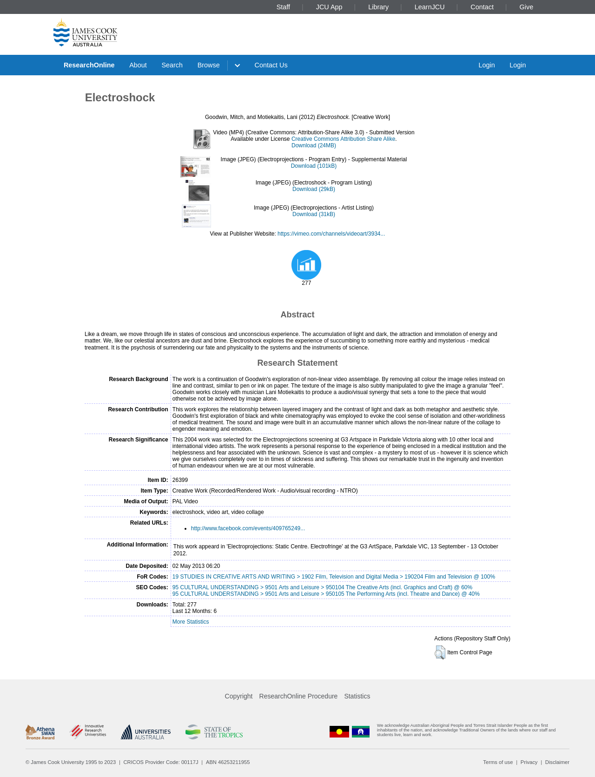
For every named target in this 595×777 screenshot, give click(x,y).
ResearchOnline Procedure (298, 696)
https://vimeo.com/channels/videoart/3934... (331, 233)
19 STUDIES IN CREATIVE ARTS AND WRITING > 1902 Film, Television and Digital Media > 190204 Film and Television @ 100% (333, 576)
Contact (482, 7)
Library (378, 7)
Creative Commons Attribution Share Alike (343, 139)
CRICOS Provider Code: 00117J (161, 762)
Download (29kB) (313, 189)
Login (486, 65)
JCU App (329, 7)
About (138, 65)
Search (172, 65)
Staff (283, 7)
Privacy (529, 762)
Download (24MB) (313, 145)
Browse (209, 65)
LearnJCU (430, 7)
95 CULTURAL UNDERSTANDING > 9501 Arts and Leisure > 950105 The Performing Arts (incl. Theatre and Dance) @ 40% (326, 594)
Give (527, 7)
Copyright (239, 696)
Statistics (357, 696)
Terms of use (498, 762)
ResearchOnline (89, 65)
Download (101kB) (314, 166)
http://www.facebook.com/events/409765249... (248, 528)
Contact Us (271, 65)
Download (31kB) (313, 214)
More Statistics (190, 622)
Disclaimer (557, 762)
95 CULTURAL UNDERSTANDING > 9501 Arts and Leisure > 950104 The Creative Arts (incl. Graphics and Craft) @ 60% (322, 587)
